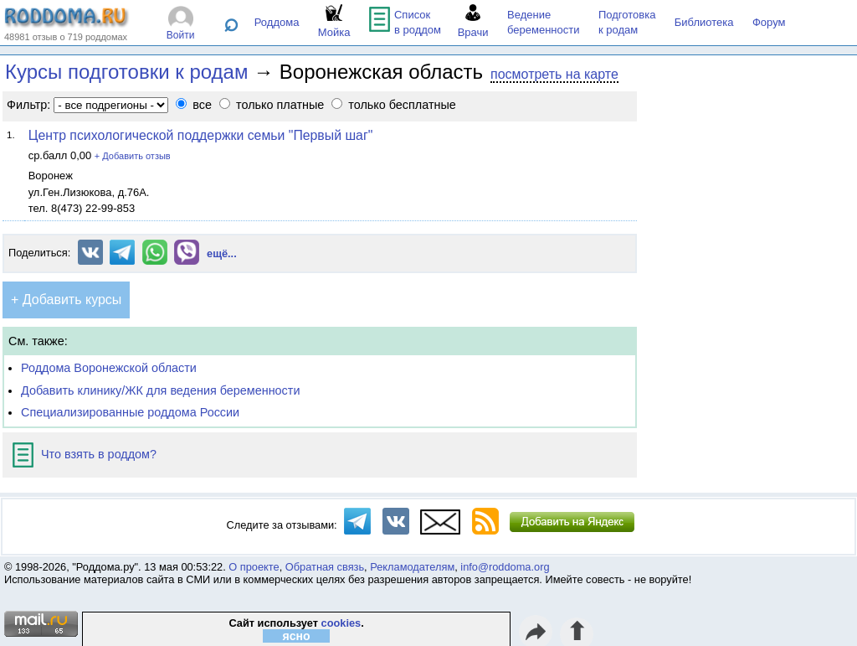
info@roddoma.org (504, 567)
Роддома (277, 22)
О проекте (253, 567)
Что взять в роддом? (85, 454)
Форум (769, 22)
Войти (181, 35)
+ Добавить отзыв (133, 156)
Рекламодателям (412, 567)
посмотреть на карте (554, 74)
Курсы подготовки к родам (126, 71)
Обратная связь (324, 567)
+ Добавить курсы (66, 299)
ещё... (222, 253)
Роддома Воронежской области (109, 368)
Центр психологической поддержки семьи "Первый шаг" (200, 135)
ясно (296, 636)
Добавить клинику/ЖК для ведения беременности (160, 390)
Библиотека (704, 22)
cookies (341, 623)
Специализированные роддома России (130, 412)
